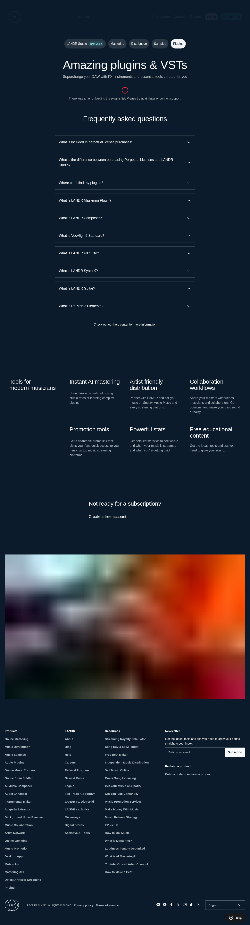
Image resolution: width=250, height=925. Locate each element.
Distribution (158, 16)
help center (120, 324)
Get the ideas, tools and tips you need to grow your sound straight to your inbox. (202, 741)
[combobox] (225, 905)
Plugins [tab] (178, 43)
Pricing (192, 16)
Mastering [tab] (117, 43)
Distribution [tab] (139, 43)
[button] (97, 17)
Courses (177, 16)
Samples (81, 16)
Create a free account (107, 516)
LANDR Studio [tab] (85, 43)
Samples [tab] (160, 43)
